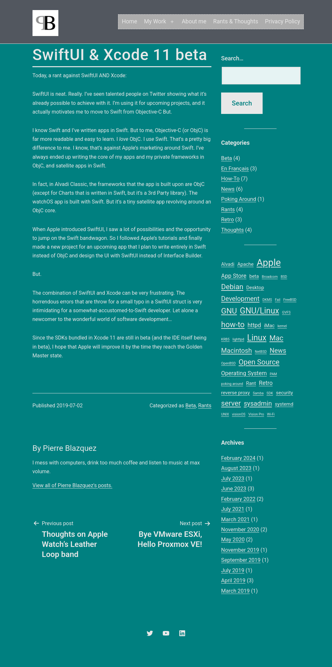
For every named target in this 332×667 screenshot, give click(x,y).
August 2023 (236, 468)
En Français (235, 169)
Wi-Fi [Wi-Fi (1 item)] (270, 414)
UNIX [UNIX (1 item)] (225, 414)
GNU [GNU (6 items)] (229, 310)
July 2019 (232, 570)
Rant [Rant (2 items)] (251, 383)
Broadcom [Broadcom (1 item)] (270, 277)
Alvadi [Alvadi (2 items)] (227, 264)
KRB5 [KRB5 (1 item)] (225, 339)
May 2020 (232, 540)
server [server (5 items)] (231, 403)
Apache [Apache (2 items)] (245, 264)
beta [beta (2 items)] (254, 276)
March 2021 (235, 519)
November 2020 (240, 529)
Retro (227, 219)
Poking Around (238, 199)
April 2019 (233, 580)
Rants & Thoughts (235, 21)
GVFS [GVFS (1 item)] (286, 312)
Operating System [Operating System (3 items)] (244, 373)
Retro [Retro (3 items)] (266, 382)
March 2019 (235, 591)
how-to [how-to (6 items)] (232, 324)
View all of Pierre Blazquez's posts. (72, 485)
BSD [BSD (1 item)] (284, 277)
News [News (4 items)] (278, 350)
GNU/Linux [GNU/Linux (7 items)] (259, 310)
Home (129, 21)
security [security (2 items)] (284, 393)
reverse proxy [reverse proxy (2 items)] (235, 393)
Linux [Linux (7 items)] (257, 337)
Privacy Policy (282, 21)
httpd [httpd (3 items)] (254, 325)
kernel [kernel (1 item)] (282, 326)
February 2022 (238, 499)
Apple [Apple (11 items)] (268, 262)
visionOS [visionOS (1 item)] (238, 414)
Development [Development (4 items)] (240, 299)
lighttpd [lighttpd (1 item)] (238, 339)
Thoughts (232, 230)
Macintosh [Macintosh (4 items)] (236, 350)
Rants (204, 405)
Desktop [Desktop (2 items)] (255, 287)
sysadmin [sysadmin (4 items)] (258, 403)
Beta (190, 405)
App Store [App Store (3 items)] (233, 275)
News (228, 189)
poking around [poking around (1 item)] (232, 384)
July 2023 (232, 479)
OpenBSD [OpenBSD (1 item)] (228, 363)
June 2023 (233, 489)
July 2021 (232, 509)
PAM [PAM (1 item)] (273, 374)
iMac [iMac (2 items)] (269, 325)
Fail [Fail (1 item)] (277, 300)
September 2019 (241, 560)
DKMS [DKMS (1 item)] (267, 300)
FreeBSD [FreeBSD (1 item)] (290, 300)
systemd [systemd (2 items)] (284, 404)
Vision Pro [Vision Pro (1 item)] (256, 414)
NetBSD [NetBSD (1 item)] (261, 352)
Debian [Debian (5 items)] (232, 286)
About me (194, 21)
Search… (232, 58)
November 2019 (240, 550)
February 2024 (238, 458)
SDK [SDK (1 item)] (270, 393)
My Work (155, 21)
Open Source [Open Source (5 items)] (259, 362)
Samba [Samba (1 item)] (258, 393)
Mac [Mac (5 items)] (276, 338)
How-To (230, 179)
